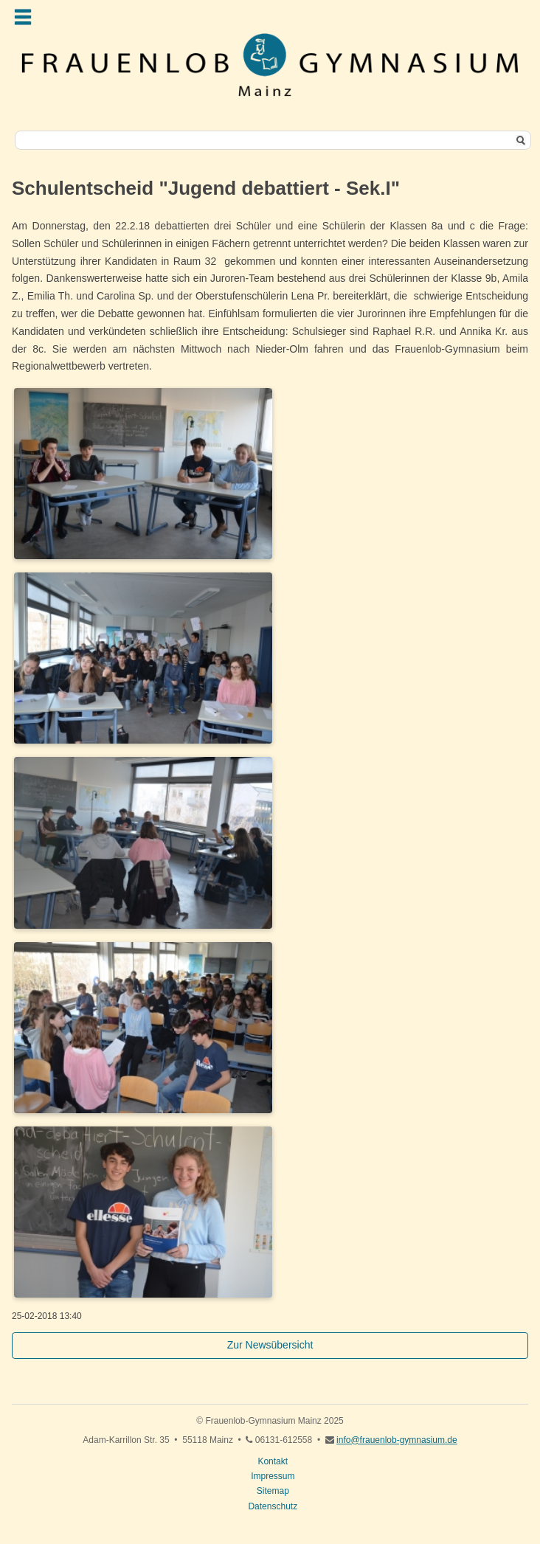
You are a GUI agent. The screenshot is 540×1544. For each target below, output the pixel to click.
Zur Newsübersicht (270, 1345)
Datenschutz (272, 1506)
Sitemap (273, 1491)
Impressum (272, 1476)
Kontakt (272, 1461)
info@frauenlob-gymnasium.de (396, 1440)
